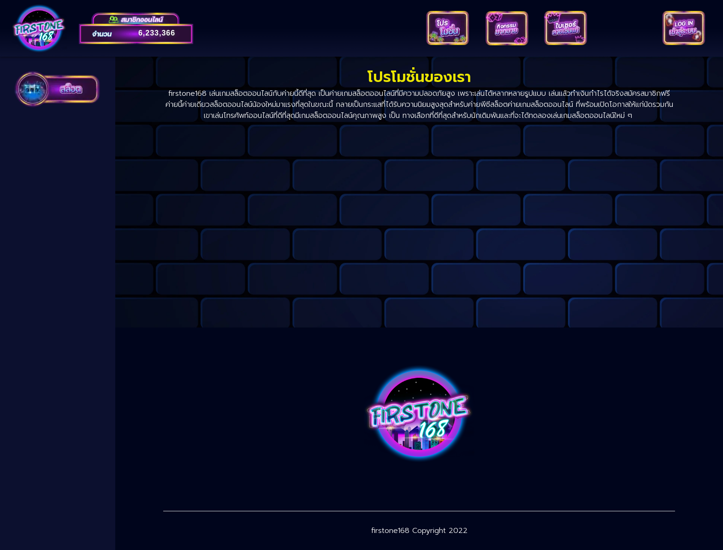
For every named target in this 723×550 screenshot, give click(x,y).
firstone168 (390, 530)
